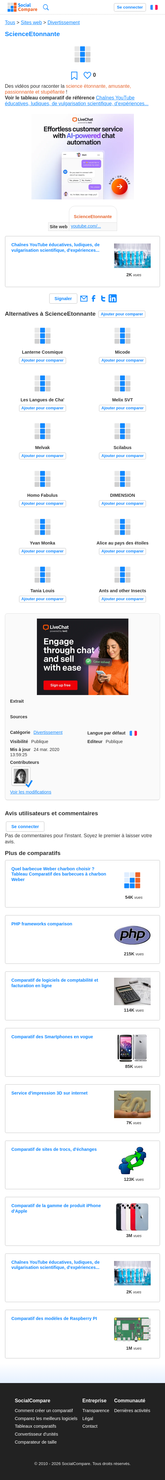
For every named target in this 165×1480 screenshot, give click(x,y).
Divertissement (64, 22)
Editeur (95, 741)
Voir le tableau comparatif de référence (50, 97)
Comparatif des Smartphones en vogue (52, 1036)
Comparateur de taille (36, 1442)
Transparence (95, 1410)
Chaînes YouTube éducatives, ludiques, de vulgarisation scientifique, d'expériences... (55, 247)
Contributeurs (24, 762)
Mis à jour (20, 749)
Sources (18, 716)
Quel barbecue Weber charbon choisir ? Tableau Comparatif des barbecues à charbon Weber (58, 874)
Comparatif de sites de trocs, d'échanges (54, 1149)
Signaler (63, 298)
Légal (87, 1418)
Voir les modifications (30, 792)
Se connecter (130, 7)
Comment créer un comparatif (44, 1410)
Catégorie (20, 732)
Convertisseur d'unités (36, 1434)
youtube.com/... (86, 226)
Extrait (17, 701)
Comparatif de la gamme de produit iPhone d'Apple (56, 1208)
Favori (74, 75)
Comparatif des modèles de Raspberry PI (54, 1318)
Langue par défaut (107, 733)
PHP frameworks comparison (41, 923)
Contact (90, 1426)
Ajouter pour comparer (122, 314)
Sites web (31, 22)
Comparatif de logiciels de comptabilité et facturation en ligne (54, 983)
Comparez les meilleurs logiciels (46, 1418)
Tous (10, 22)
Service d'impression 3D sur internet (49, 1093)
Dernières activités (132, 1410)
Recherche (46, 7)
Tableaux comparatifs (35, 1426)
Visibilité (19, 741)
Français (154, 7)
